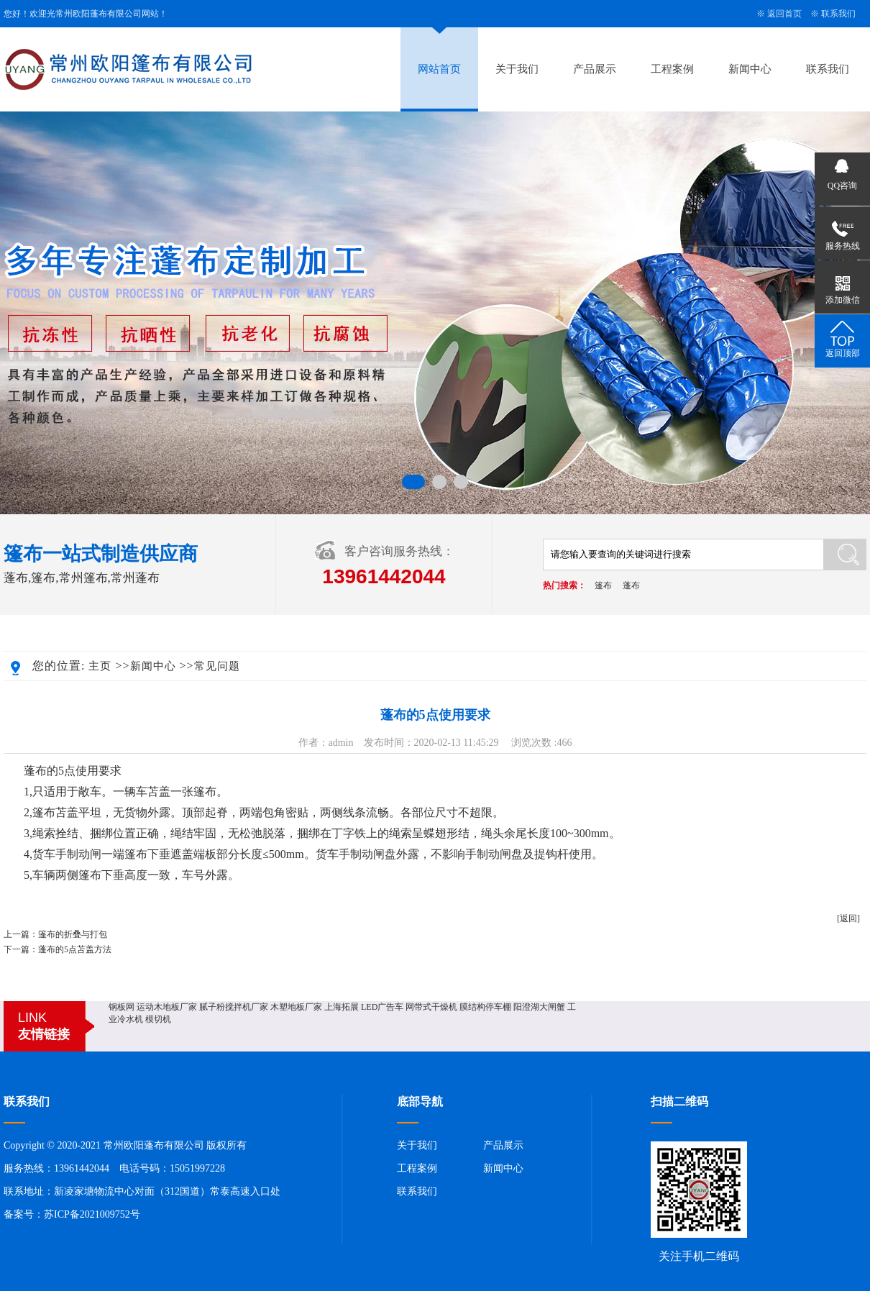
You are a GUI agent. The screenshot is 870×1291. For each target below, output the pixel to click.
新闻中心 (749, 69)
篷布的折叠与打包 (72, 934)
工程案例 (672, 69)
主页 (99, 666)
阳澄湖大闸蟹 (539, 1007)
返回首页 (784, 14)
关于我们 (517, 69)
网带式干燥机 (431, 1007)
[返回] (848, 918)
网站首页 (439, 69)
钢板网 (121, 1007)
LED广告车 (382, 1007)
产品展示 (594, 69)
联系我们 (838, 14)
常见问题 (217, 666)
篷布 (603, 585)
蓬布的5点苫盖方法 (74, 949)
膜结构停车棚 (485, 1007)
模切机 (158, 1019)
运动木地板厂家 (167, 1007)
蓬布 (631, 585)
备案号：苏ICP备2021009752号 (72, 1214)
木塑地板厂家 (296, 1007)
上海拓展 (341, 1007)
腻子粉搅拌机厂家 (233, 1007)
